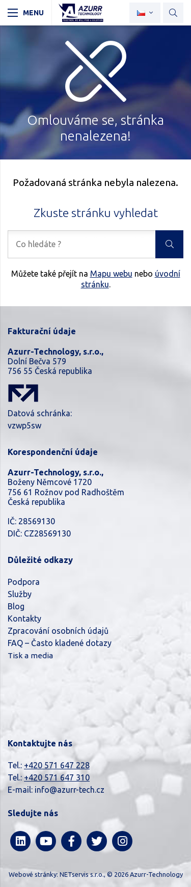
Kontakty (24, 618)
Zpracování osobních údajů (58, 630)
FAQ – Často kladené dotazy (60, 643)
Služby (20, 594)
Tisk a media (30, 655)
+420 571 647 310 (57, 777)
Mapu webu (111, 273)
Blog (16, 606)
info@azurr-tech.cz (69, 789)
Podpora (24, 581)
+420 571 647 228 (57, 765)
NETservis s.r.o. (82, 874)
